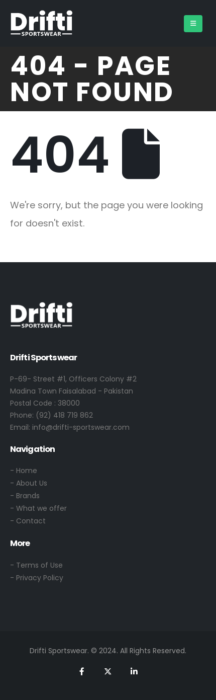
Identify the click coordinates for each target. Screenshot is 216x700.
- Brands (25, 496)
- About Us (28, 483)
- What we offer (38, 508)
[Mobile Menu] (193, 23)
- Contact (28, 521)
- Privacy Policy (36, 578)
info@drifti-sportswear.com (81, 427)
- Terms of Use (36, 565)
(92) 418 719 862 (64, 415)
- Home (23, 470)
